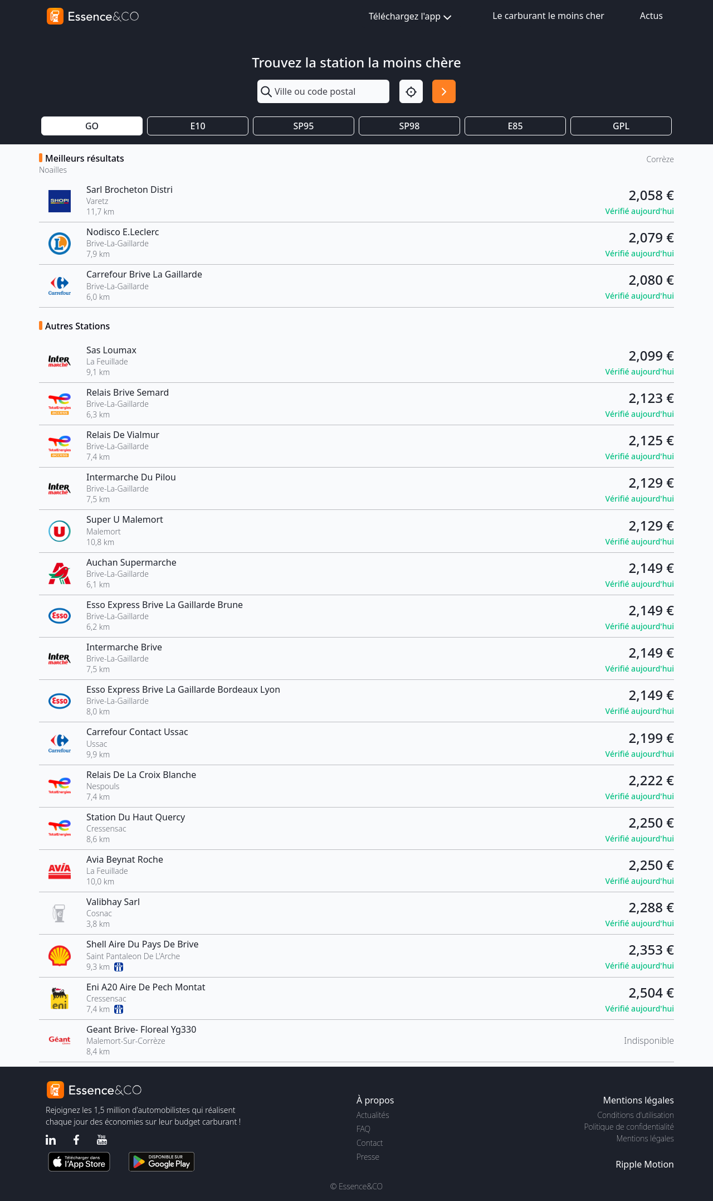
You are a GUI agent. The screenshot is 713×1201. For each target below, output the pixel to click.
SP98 (409, 126)
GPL (621, 126)
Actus (651, 15)
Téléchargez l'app (411, 17)
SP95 (304, 126)
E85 (514, 126)
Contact (369, 1142)
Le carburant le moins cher (548, 15)
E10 (197, 126)
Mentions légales (645, 1138)
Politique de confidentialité (629, 1126)
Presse (367, 1156)
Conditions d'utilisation (635, 1115)
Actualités (372, 1115)
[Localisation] (411, 91)
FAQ (363, 1129)
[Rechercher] (444, 91)
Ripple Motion (645, 1164)
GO (92, 126)
